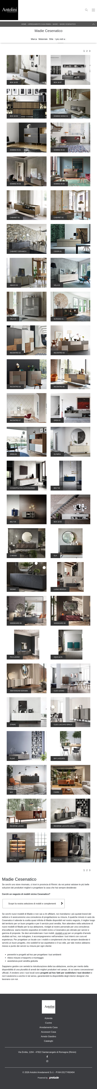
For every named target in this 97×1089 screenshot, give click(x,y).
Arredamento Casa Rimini (39, 24)
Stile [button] (51, 39)
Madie (55, 24)
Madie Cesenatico (68, 24)
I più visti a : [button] (60, 39)
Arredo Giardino (48, 1036)
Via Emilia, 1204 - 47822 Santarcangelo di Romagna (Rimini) (47, 1052)
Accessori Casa (48, 1032)
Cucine (48, 1023)
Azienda (48, 1018)
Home (23, 24)
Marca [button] (34, 39)
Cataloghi (48, 1041)
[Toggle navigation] (93, 10)
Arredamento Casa (48, 1027)
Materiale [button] (43, 39)
